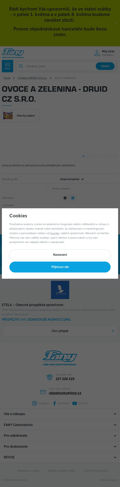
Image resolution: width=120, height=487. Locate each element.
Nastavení (60, 254)
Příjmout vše (60, 267)
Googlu (54, 233)
